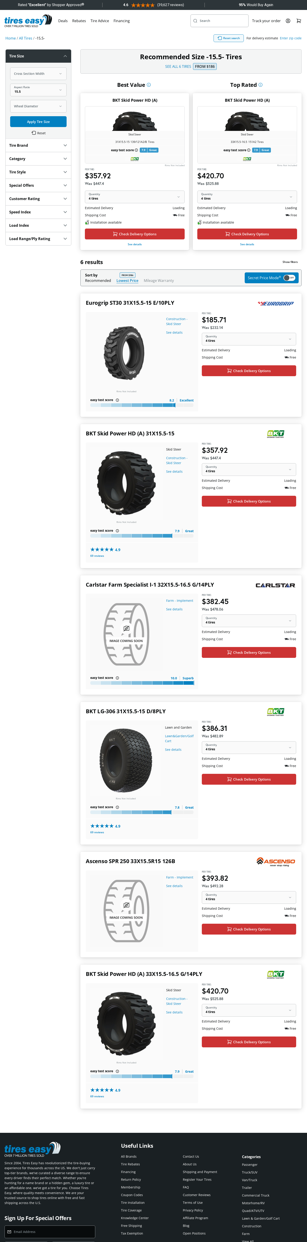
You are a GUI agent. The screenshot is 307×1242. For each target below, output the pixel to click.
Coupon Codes (132, 1195)
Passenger (250, 1164)
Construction (251, 1226)
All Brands (129, 1156)
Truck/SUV (249, 1172)
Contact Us (191, 1156)
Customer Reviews (197, 1195)
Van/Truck (249, 1180)
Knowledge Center (135, 1218)
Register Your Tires (197, 1179)
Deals (63, 20)
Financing (122, 20)
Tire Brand (38, 145)
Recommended (98, 280)
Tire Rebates (130, 1164)
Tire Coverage (131, 1210)
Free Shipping (131, 1225)
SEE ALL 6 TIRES (178, 66)
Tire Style (38, 172)
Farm (246, 1234)
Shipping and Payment (200, 1172)
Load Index (38, 225)
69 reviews (97, 556)
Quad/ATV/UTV (253, 1211)
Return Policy (131, 1179)
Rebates (79, 20)
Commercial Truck (255, 1195)
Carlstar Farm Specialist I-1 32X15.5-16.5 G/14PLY (150, 584)
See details (135, 244)
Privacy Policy (193, 1210)
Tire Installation (133, 1202)
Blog (186, 1225)
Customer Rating (38, 198)
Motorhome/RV (253, 1203)
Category (38, 158)
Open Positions (194, 1233)
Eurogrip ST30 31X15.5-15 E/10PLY (130, 302)
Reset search (228, 38)
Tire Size (38, 56)
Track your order (266, 20)
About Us (190, 1164)
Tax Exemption (132, 1233)
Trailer (247, 1187)
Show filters (290, 262)
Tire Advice (100, 20)
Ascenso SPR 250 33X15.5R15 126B (130, 861)
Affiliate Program (195, 1218)
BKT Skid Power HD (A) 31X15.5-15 (130, 433)
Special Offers (38, 185)
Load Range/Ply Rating (38, 238)
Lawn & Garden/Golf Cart (261, 1218)
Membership (130, 1187)
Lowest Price (127, 280)
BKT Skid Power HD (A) (134, 100)
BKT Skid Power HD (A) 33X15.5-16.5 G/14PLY (144, 974)
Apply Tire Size (38, 121)
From (205, 66)
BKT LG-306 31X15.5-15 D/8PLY (125, 711)
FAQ (186, 1187)
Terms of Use (193, 1202)
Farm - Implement (179, 600)
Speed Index (38, 212)
